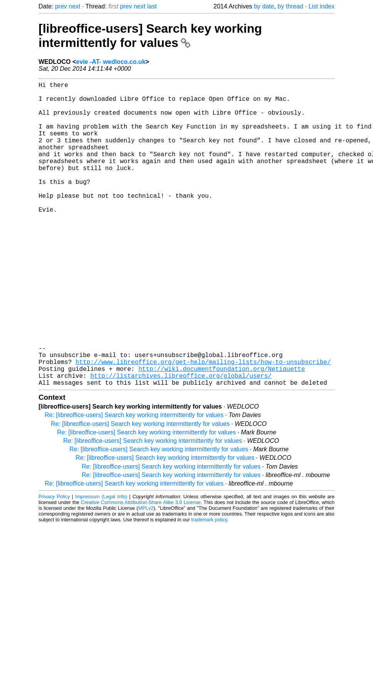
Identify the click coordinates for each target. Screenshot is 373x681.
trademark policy (209, 587)
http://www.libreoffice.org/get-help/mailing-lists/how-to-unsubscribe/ (203, 425)
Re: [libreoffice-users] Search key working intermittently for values (134, 482)
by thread (290, 6)
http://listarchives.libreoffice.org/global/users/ (180, 441)
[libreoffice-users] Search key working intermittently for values (150, 36)
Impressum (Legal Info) (101, 564)
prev (61, 6)
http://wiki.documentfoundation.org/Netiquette (221, 433)
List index (321, 6)
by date (264, 6)
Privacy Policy (54, 564)
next (74, 6)
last (152, 6)
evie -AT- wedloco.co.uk (110, 61)
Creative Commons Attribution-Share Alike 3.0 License (141, 570)
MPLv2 (146, 576)
